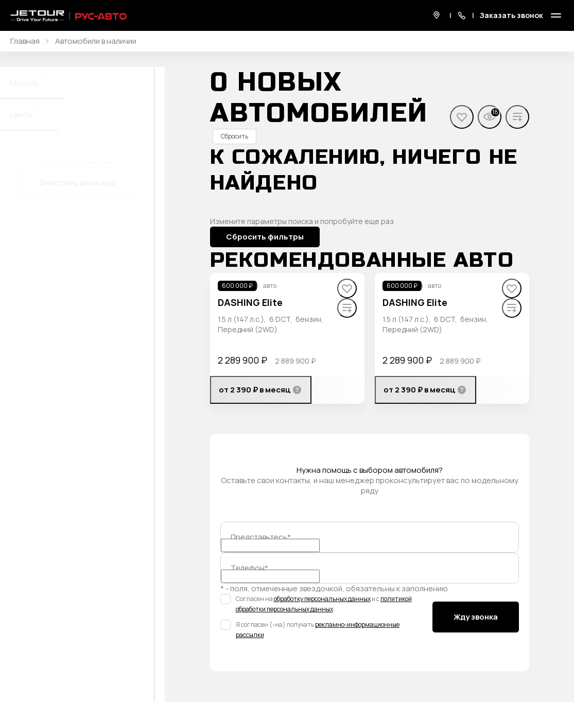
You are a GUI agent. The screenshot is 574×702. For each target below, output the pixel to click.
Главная (25, 41)
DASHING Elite (250, 302)
